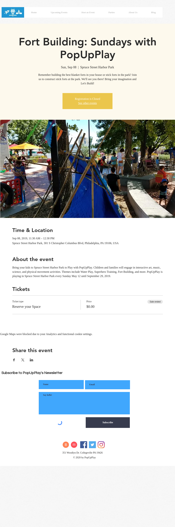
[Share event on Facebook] (14, 360)
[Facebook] (83, 444)
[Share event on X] (22, 360)
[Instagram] (101, 444)
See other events (87, 103)
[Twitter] (92, 444)
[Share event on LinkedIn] (31, 360)
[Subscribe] (108, 422)
